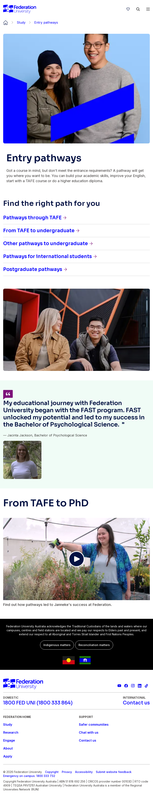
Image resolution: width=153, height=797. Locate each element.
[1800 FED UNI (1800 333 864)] (38, 703)
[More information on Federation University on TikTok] (146, 685)
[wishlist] (128, 9)
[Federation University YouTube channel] (119, 685)
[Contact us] (136, 703)
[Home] (19, 9)
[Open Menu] (148, 9)
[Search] (138, 9)
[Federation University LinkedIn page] (139, 685)
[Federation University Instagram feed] (132, 685)
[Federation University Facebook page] (126, 685)
